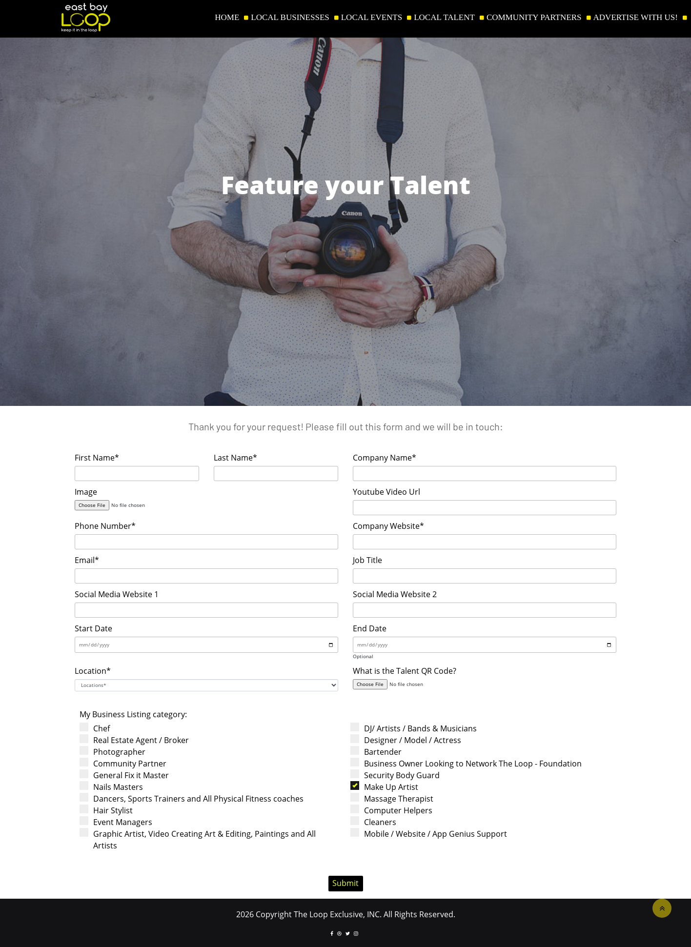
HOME (227, 17)
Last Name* (235, 457)
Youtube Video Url (386, 491)
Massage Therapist (395, 798)
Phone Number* (105, 526)
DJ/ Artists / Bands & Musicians (417, 728)
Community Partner (126, 763)
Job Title (367, 560)
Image (86, 491)
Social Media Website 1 (117, 594)
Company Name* (384, 457)
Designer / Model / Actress (409, 740)
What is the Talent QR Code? (404, 670)
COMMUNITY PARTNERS (534, 17)
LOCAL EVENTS (371, 17)
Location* (93, 670)
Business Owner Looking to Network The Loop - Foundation (469, 763)
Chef (98, 728)
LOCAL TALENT (444, 17)
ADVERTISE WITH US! (635, 17)
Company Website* (388, 526)
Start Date (93, 628)
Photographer (115, 751)
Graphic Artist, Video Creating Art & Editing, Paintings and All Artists (201, 839)
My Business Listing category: (133, 714)
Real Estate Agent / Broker (137, 740)
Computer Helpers (394, 810)
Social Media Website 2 (395, 594)
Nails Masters (114, 786)
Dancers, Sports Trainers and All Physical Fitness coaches (195, 798)
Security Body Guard (398, 775)
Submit (345, 883)
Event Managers (119, 821)
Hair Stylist (109, 810)
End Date (369, 628)
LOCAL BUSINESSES (290, 17)
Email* (87, 560)
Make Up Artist (387, 786)
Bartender (379, 751)
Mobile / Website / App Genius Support (432, 833)
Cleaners (376, 821)
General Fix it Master (127, 775)
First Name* (97, 457)
